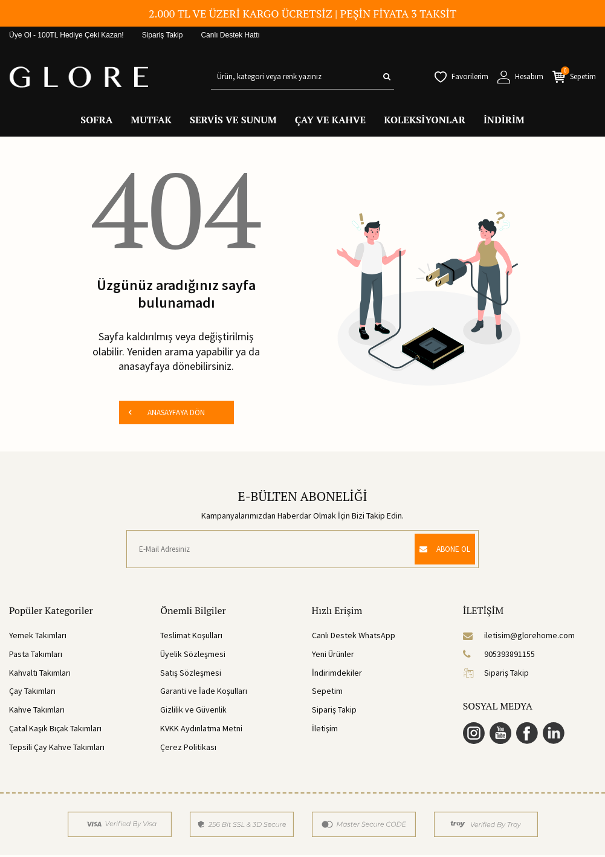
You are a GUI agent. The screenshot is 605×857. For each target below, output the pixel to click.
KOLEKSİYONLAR (424, 119)
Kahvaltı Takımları (40, 674)
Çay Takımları (32, 693)
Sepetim (327, 693)
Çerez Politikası (188, 748)
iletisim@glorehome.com (519, 637)
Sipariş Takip (162, 35)
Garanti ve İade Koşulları (203, 693)
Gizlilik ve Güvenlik (193, 712)
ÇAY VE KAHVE (330, 119)
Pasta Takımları (35, 656)
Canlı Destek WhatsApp (353, 637)
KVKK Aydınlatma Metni (201, 730)
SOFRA (96, 119)
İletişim (325, 730)
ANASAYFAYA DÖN (166, 413)
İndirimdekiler (337, 674)
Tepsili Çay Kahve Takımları (57, 748)
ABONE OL (438, 551)
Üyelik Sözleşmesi (192, 656)
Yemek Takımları (37, 637)
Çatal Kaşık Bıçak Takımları (55, 730)
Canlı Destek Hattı (230, 35)
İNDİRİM (504, 119)
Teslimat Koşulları (191, 637)
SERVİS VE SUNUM (233, 119)
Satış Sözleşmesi (190, 674)
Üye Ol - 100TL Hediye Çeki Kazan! (66, 35)
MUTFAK (151, 119)
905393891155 (499, 656)
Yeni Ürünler (333, 656)
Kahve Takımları (37, 712)
